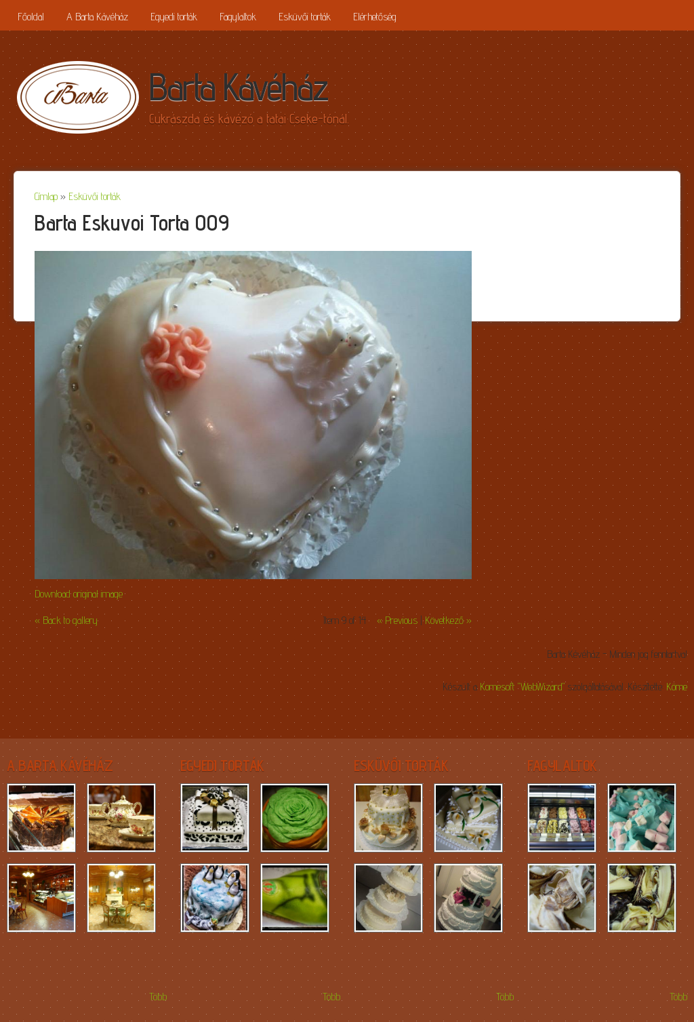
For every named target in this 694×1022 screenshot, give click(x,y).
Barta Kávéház (238, 86)
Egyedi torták (173, 16)
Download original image (79, 593)
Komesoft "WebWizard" (522, 686)
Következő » (448, 620)
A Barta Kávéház (97, 16)
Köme (676, 686)
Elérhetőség (374, 16)
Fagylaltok (238, 16)
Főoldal (31, 16)
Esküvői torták (305, 16)
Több (158, 996)
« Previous (397, 620)
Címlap (46, 196)
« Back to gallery (66, 620)
